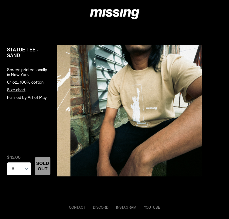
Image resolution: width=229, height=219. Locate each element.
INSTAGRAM (126, 207)
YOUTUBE (152, 207)
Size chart (16, 89)
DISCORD (100, 207)
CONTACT (77, 207)
